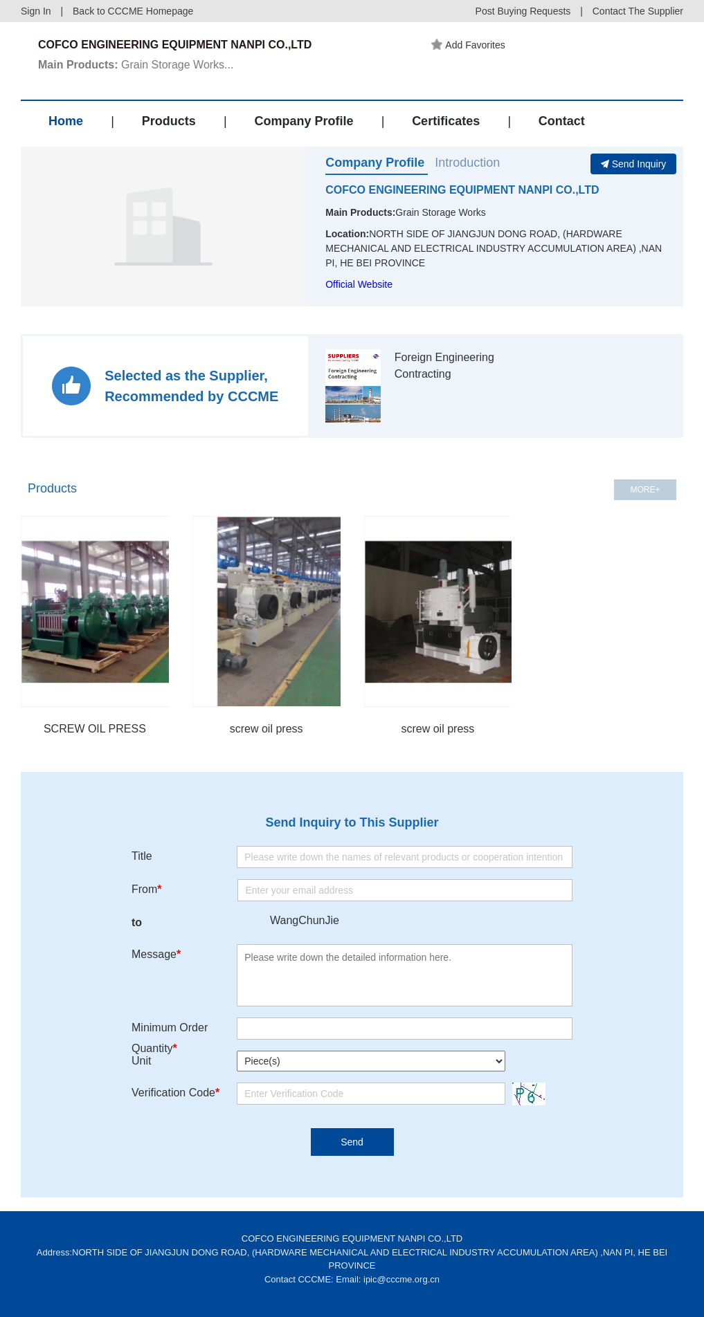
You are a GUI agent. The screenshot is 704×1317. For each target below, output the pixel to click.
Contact (562, 121)
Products (169, 121)
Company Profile (303, 121)
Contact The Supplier (638, 11)
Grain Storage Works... (135, 65)
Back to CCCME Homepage (133, 11)
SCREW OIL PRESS (95, 729)
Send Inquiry (634, 163)
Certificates (446, 121)
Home (65, 121)
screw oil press (266, 729)
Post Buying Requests (523, 11)
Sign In (36, 11)
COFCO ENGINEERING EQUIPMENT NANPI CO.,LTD (462, 190)
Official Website (358, 284)
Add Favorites (468, 45)
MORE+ (645, 490)
